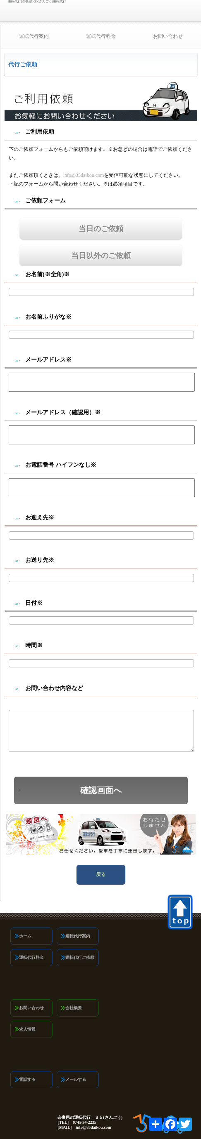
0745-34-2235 (187, 11)
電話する (27, 1079)
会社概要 (73, 1007)
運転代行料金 (101, 36)
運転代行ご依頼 (79, 957)
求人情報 (27, 1029)
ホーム (25, 936)
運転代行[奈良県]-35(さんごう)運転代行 (37, 1)
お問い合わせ (31, 1007)
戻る (101, 874)
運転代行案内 (34, 36)
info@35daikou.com (83, 175)
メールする (75, 1079)
